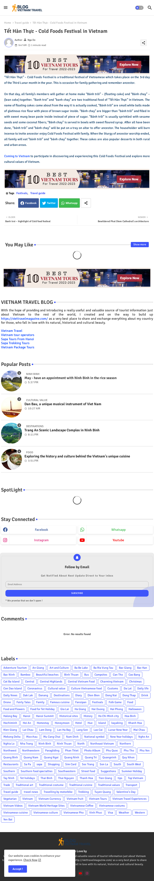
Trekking (83, 792)
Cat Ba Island (11, 681)
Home (7, 22)
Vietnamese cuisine (15, 812)
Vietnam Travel (11, 331)
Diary (78, 695)
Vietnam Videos (13, 805)
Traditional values (109, 785)
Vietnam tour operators (17, 335)
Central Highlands (51, 681)
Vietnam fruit (75, 799)
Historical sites (68, 716)
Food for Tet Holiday (42, 709)
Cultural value (56, 688)
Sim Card (70, 764)
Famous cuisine (60, 702)
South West (134, 764)
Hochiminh (10, 723)
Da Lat (128, 688)
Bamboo (25, 674)
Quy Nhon (128, 757)
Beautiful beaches (47, 674)
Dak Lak (28, 695)
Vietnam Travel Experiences (129, 799)
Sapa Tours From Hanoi (17, 339)
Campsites (100, 674)
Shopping (54, 764)
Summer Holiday (132, 771)
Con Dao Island (12, 688)
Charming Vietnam (111, 681)
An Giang (38, 668)
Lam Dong (45, 730)
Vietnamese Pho (74, 812)
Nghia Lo (8, 743)
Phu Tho (129, 750)
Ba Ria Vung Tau (103, 668)
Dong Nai (111, 695)
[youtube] (80, 873)
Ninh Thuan (64, 743)
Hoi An (27, 723)
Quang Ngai (51, 757)
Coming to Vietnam (17, 156)
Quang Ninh (71, 757)
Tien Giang (105, 778)
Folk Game (115, 702)
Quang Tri (91, 757)
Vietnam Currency (49, 799)
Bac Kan (142, 668)
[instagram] (87, 873)
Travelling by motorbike (58, 792)
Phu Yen (145, 750)
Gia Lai (64, 709)
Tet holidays (27, 778)
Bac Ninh (9, 674)
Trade (6, 785)
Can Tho (118, 674)
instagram (41, 540)
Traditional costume (51, 785)
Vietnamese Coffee (81, 805)
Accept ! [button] (18, 869)
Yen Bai (7, 819)
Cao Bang (134, 674)
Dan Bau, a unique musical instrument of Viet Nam (62, 404)
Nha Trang (26, 743)
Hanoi (26, 716)
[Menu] (5, 8)
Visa (110, 812)
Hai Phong (116, 709)
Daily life (143, 688)
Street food (88, 771)
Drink (144, 695)
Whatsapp (72, 203)
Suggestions (108, 771)
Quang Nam (31, 757)
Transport (131, 785)
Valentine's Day (126, 792)
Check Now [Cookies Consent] (30, 860)
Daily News (10, 695)
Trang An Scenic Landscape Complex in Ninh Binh (61, 430)
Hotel (78, 723)
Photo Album (92, 750)
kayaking (117, 723)
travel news (31, 792)
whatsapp (118, 530)
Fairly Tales (24, 702)
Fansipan (81, 702)
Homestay (43, 723)
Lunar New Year (118, 730)
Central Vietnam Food (81, 681)
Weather (124, 812)
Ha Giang (80, 709)
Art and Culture (59, 668)
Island (102, 723)
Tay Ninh (8, 778)
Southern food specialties (36, 771)
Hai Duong (98, 709)
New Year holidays (121, 736)
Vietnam (27, 799)
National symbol (94, 736)
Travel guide (22, 22)
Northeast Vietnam (102, 743)
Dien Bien (94, 695)
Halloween (135, 709)
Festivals (21, 193)
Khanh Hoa (135, 723)
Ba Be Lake (81, 668)
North (81, 743)
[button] (139, 8)
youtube (118, 540)
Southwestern (67, 771)
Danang (43, 695)
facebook (41, 530)
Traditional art (24, 785)
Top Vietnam (135, 778)
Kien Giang (10, 730)
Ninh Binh (44, 743)
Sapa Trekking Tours (15, 343)
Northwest (10, 750)
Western (140, 812)
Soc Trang (88, 764)
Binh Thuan (71, 674)
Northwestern (30, 750)
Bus (86, 674)
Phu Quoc (112, 750)
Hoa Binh (130, 716)
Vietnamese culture (45, 812)
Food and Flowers (14, 709)
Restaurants (10, 764)
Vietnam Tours (98, 799)
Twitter (51, 203)
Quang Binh (10, 757)
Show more (139, 244)
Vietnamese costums (112, 805)
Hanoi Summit (45, 716)
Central (29, 681)
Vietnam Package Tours (17, 347)
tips (120, 778)
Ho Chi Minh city (108, 716)
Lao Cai (98, 730)
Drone (7, 702)
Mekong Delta (11, 736)
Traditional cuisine (80, 785)
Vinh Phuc (95, 812)
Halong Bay (10, 716)
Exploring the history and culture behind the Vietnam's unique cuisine (77, 456)
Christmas (135, 681)
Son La (104, 764)
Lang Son (82, 730)
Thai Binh (46, 778)
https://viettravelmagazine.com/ (24, 319)
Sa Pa (27, 764)
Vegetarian (10, 799)
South (117, 764)
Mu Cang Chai (51, 736)
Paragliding (52, 750)
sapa (39, 764)
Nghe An (143, 736)
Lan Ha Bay (64, 730)
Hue (90, 723)
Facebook (31, 203)
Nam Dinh (72, 736)
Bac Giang (125, 668)
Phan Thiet (72, 750)
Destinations (62, 695)
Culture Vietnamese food (86, 688)
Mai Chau (139, 730)
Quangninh (109, 757)
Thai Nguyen (66, 778)
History (88, 716)
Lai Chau (28, 730)
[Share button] (86, 203)
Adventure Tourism (15, 668)
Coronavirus (34, 688)
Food (130, 702)
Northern (125, 743)
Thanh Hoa (86, 778)
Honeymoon (62, 723)
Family (40, 702)
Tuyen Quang (102, 792)
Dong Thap (129, 695)
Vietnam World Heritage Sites (46, 805)
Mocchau (32, 736)
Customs (112, 688)
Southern (9, 771)
